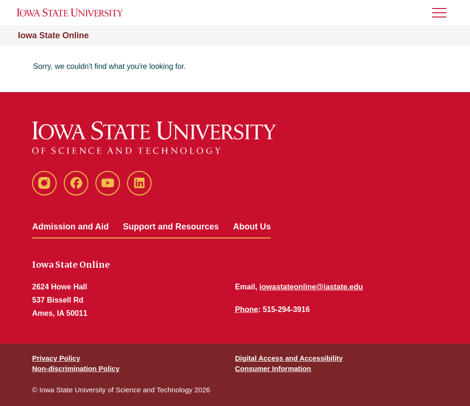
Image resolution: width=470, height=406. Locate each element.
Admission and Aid (70, 226)
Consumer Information (273, 368)
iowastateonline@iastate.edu (311, 287)
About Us (252, 226)
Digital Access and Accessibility (289, 358)
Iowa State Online (53, 35)
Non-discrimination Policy (76, 368)
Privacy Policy (56, 358)
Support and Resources (171, 226)
